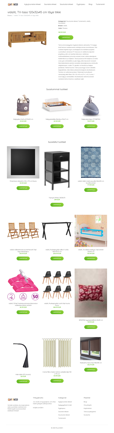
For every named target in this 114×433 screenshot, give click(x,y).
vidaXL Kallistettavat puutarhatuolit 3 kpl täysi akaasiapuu (23, 252)
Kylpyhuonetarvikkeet (32, 5)
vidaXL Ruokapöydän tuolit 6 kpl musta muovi (57, 306)
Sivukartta (87, 417)
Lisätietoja (66, 39)
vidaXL (88, 23)
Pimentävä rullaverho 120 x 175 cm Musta (23, 183)
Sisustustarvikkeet (66, 5)
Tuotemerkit (100, 5)
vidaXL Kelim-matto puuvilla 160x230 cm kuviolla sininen (91, 184)
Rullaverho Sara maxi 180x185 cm (91, 365)
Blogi (90, 5)
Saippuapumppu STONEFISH (90, 121)
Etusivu (10, 17)
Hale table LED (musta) (23, 376)
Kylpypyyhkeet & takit (65, 407)
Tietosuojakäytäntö (90, 413)
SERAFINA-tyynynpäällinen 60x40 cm (91, 322)
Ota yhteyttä (87, 407)
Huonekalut (61, 25)
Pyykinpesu (81, 5)
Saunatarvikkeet (50, 5)
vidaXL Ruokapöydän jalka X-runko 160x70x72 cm (57, 252)
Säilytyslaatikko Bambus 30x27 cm (57, 121)
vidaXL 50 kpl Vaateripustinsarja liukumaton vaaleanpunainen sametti (23, 306)
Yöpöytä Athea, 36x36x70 (57, 200)
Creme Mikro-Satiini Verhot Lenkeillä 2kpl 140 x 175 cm (57, 375)
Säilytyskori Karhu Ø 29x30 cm (23, 121)
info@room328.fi (38, 410)
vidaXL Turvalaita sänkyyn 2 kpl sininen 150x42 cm (90, 252)
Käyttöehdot (88, 410)
